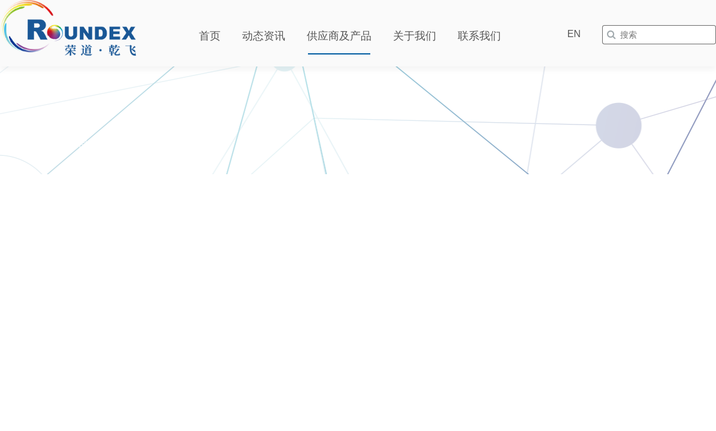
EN (574, 34)
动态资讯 (263, 36)
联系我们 (479, 36)
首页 (209, 36)
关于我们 (414, 36)
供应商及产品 (339, 36)
